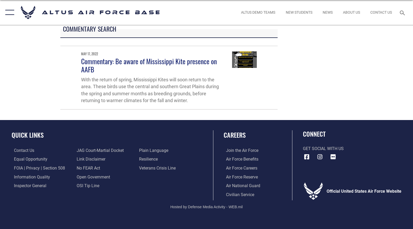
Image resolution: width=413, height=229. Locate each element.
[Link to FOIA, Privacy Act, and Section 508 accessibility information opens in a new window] (37, 168)
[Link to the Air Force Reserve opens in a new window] (239, 176)
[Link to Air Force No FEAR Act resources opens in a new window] (87, 168)
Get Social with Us (323, 148)
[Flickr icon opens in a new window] (333, 157)
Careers (235, 135)
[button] (8, 12)
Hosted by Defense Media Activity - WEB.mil (206, 207)
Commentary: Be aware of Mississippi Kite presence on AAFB (149, 65)
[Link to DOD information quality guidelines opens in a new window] (30, 176)
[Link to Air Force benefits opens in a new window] (240, 159)
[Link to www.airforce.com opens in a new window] (240, 150)
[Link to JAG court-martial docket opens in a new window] (99, 150)
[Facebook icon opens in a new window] (307, 157)
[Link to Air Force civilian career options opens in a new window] (238, 194)
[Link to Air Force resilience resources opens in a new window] (149, 159)
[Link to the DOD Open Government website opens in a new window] (92, 176)
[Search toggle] (403, 12)
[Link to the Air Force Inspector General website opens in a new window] (28, 185)
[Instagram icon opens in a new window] (320, 157)
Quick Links (28, 135)
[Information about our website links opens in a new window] (90, 159)
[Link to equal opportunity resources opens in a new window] (28, 159)
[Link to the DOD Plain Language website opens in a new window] (154, 150)
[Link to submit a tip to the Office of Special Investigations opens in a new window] (87, 185)
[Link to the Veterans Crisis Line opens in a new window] (158, 168)
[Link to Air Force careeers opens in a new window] (239, 168)
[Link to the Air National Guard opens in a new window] (241, 185)
